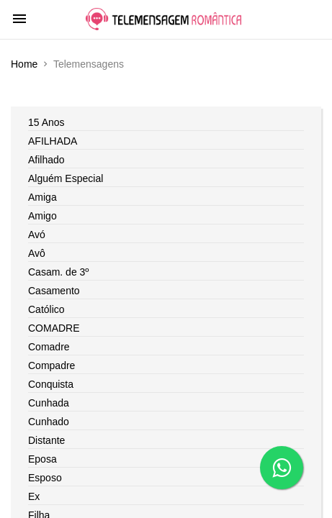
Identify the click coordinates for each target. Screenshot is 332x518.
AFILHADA (52, 141)
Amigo (42, 216)
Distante (46, 440)
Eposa (42, 459)
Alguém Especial (65, 178)
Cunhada (48, 403)
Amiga (42, 197)
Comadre (49, 347)
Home (24, 64)
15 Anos (46, 122)
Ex (34, 496)
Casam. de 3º (58, 272)
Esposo (45, 477)
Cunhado (48, 421)
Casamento (54, 290)
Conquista (50, 384)
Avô (36, 253)
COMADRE (54, 328)
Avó (36, 234)
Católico (46, 309)
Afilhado (46, 159)
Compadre (51, 365)
